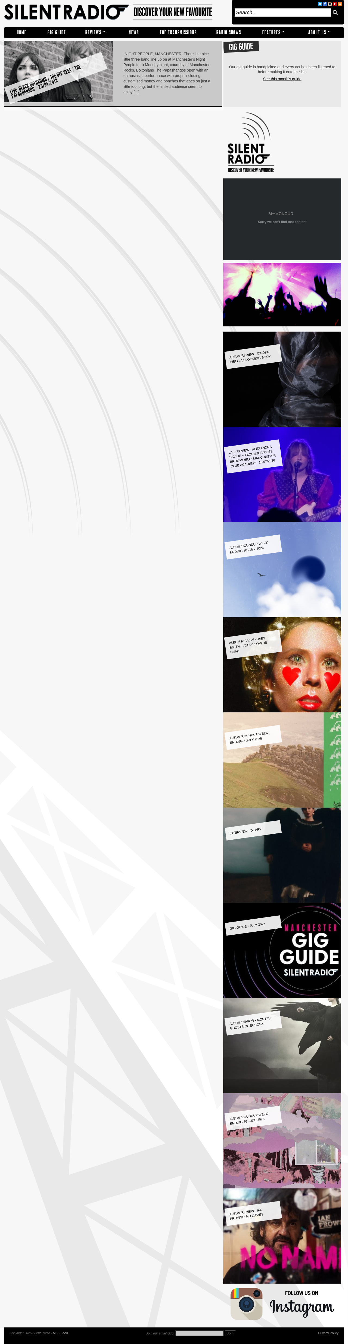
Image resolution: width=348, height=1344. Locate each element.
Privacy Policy (328, 1333)
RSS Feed (60, 1333)
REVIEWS (93, 32)
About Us (317, 32)
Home (22, 32)
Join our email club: (160, 1333)
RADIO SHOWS (228, 32)
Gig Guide (57, 32)
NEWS (134, 32)
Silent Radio (116, 12)
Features (271, 32)
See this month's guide (282, 79)
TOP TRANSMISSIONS (178, 32)
